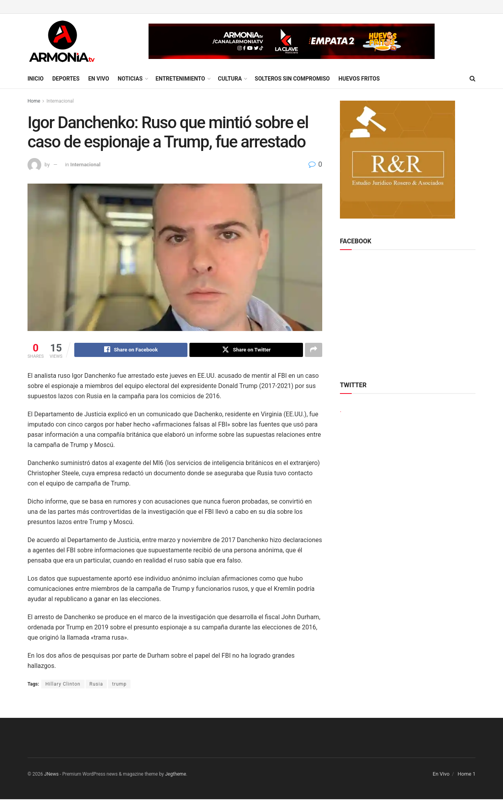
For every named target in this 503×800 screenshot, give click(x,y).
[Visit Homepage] (62, 41)
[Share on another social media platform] (313, 350)
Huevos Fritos (359, 78)
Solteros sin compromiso (292, 78)
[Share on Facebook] (131, 350)
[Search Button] (472, 78)
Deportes (65, 78)
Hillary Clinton (62, 685)
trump (119, 685)
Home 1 (466, 775)
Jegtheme (175, 775)
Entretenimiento (180, 78)
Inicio (36, 78)
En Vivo (98, 78)
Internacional (60, 101)
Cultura (230, 78)
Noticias (130, 78)
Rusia (96, 685)
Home (34, 101)
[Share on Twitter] (246, 350)
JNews (51, 775)
